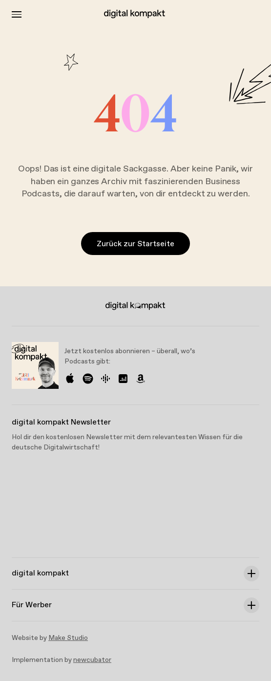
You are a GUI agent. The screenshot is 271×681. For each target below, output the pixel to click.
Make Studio (68, 638)
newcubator (92, 660)
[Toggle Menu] (16, 14)
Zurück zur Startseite (135, 244)
